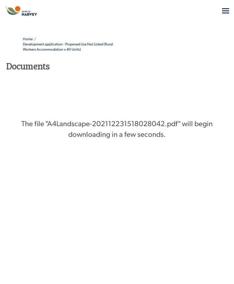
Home (28, 39)
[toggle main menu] (225, 10)
